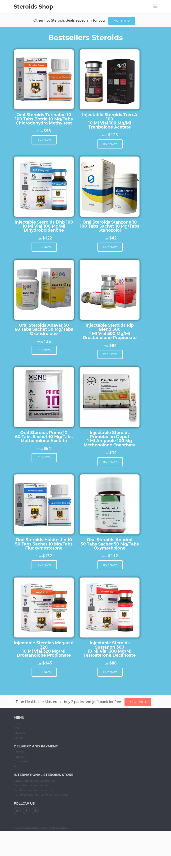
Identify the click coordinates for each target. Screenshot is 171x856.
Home (17, 723)
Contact (18, 737)
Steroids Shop (33, 6)
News (17, 728)
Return (18, 766)
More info (121, 20)
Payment (19, 756)
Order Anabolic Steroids (56, 827)
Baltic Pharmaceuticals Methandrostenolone (41, 795)
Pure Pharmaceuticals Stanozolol (34, 790)
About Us (19, 732)
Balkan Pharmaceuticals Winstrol (34, 785)
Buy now (44, 139)
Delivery (19, 752)
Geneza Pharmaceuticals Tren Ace (34, 780)
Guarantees (21, 761)
